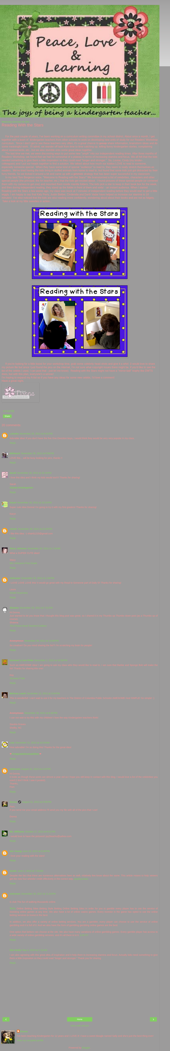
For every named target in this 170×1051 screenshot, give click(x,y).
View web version (79, 1025)
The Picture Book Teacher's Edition (28, 626)
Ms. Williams (17, 831)
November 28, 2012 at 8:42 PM (36, 433)
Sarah (13, 473)
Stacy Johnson (18, 548)
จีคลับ (13, 908)
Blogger (86, 1047)
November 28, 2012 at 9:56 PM (37, 453)
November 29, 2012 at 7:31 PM (36, 607)
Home (79, 1019)
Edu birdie (15, 950)
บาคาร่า (84, 935)
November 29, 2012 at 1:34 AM (44, 548)
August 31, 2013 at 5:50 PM (36, 802)
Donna (13, 802)
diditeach (15, 453)
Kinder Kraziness (19, 593)
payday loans (81, 879)
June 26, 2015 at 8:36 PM (36, 851)
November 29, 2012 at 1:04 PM (37, 578)
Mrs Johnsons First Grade (23, 563)
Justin (13, 871)
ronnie (13, 529)
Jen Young (16, 851)
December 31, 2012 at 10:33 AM (32, 742)
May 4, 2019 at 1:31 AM (34, 950)
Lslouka (14, 433)
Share (7, 416)
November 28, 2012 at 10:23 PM (34, 502)
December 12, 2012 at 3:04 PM (43, 693)
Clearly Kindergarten (21, 487)
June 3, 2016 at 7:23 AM (30, 871)
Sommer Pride (17, 678)
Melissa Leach (18, 693)
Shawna (14, 607)
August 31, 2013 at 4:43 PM (36, 769)
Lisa (12, 742)
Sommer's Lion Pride (21, 660)
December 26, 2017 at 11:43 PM (38, 893)
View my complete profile (30, 1040)
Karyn (13, 502)
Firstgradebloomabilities (25, 754)
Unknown (15, 578)
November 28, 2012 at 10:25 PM (35, 529)
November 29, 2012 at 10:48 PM (41, 640)
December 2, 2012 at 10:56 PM (50, 660)
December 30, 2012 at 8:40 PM (40, 713)
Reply (13, 443)
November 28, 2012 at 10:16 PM (34, 473)
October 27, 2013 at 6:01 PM (40, 831)
